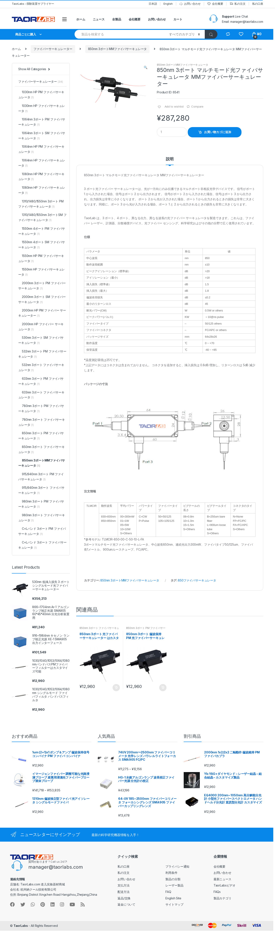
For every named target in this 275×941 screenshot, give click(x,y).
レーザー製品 (174, 885)
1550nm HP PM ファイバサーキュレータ (41, 258)
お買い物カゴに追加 (217, 132)
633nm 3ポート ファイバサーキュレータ (41, 394)
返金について (126, 904)
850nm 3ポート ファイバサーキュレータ (99, 629)
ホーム (80, 19)
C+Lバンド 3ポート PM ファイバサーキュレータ (42, 531)
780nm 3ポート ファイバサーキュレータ (41, 422)
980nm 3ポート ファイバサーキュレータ (41, 517)
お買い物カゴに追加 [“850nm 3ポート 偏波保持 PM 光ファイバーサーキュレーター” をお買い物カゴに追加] (163, 687)
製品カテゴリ (222, 898)
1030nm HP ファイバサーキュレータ (41, 108)
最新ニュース (222, 879)
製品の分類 (172, 879)
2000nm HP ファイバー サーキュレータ (41, 326)
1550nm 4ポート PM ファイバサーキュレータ (41, 231)
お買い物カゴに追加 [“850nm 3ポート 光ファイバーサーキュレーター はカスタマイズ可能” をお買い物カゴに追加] (116, 687)
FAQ (168, 892)
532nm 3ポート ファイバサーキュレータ (41, 367)
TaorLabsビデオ (224, 885)
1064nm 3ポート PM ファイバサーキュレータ (41, 121)
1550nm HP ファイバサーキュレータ (41, 271)
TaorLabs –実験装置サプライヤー (33, 3)
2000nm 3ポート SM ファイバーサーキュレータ (42, 299)
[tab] (170, 161)
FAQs (217, 892)
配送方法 (123, 892)
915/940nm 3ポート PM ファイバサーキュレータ (41, 476)
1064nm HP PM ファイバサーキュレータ (41, 149)
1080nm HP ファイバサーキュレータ (41, 190)
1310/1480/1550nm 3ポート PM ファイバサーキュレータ (41, 203)
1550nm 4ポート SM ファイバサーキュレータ (41, 244)
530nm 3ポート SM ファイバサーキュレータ (41, 340)
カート (177, 19)
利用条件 (171, 872)
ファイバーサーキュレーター (53, 49)
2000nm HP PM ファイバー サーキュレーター (42, 312)
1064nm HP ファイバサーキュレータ (41, 162)
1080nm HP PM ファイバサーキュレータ (41, 176)
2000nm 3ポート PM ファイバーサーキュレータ (42, 285)
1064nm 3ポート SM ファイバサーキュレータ (41, 135)
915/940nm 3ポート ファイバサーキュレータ (41, 490)
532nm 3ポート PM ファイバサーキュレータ (42, 353)
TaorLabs (21, 925)
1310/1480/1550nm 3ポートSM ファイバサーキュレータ (42, 217)
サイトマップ (174, 904)
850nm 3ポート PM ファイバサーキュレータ (145, 629)
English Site (173, 898)
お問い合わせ (190, 4)
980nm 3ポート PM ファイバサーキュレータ (41, 503)
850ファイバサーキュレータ (197, 580)
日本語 (153, 3)
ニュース (99, 19)
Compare (197, 106)
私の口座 (257, 3)
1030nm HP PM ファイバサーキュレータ (41, 94)
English (168, 3)
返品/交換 (124, 898)
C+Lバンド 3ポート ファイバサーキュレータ (42, 544)
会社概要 (215, 4)
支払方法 (123, 885)
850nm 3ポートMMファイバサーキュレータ (117, 49)
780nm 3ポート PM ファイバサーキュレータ (41, 408)
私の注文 (237, 4)
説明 (170, 159)
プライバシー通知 (177, 866)
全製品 (116, 19)
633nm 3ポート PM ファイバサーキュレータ (41, 381)
